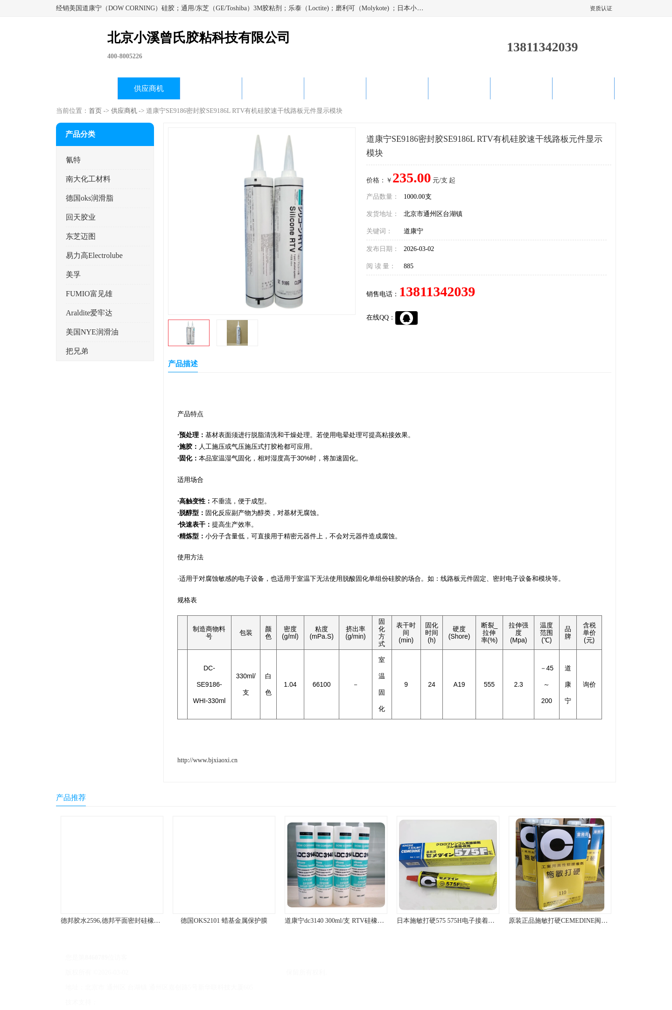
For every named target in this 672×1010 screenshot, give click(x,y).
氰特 (73, 160)
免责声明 (147, 1002)
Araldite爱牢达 (89, 313)
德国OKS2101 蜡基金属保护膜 (224, 920)
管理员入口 (178, 1002)
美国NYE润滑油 (92, 332)
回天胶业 (81, 217)
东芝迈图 (81, 236)
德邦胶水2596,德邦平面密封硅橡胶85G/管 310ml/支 (134, 920)
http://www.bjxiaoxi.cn (207, 760)
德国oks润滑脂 (89, 198)
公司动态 (335, 88)
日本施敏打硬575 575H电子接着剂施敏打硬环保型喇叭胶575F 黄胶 (492, 920)
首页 (95, 110)
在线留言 (521, 88)
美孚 (73, 275)
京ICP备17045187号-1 (160, 972)
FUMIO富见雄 (89, 294)
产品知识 (397, 88)
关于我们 (273, 88)
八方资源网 (116, 1002)
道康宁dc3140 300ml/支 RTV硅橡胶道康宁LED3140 (357, 920)
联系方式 (583, 88)
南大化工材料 (88, 179)
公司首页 (87, 88)
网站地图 (209, 1002)
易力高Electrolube (94, 255)
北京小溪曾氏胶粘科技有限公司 (239, 972)
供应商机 (149, 88)
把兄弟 (77, 351)
